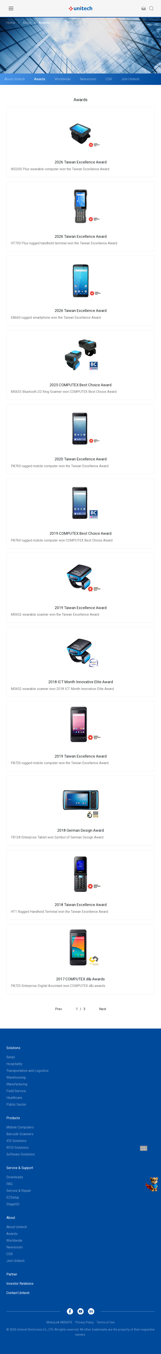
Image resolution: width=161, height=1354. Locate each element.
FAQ (9, 1184)
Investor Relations (19, 1284)
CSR (108, 79)
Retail (10, 1057)
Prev (58, 1009)
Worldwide (63, 79)
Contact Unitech (17, 1293)
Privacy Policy (84, 1322)
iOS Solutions (16, 1141)
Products (13, 1118)
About (27, 23)
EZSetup (12, 1197)
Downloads (14, 1177)
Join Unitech (130, 79)
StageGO (12, 1204)
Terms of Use (106, 1322)
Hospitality (14, 1064)
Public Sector (16, 1104)
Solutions (13, 1048)
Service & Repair (18, 1191)
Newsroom (88, 79)
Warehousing (16, 1077)
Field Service (16, 1091)
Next (102, 1009)
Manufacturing (16, 1084)
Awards (44, 23)
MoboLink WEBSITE (59, 1322)
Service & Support (19, 1168)
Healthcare (14, 1098)
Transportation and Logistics (27, 1071)
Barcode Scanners (19, 1134)
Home (10, 23)
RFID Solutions (17, 1148)
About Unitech (14, 79)
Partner (11, 1274)
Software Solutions (20, 1154)
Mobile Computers (20, 1127)
